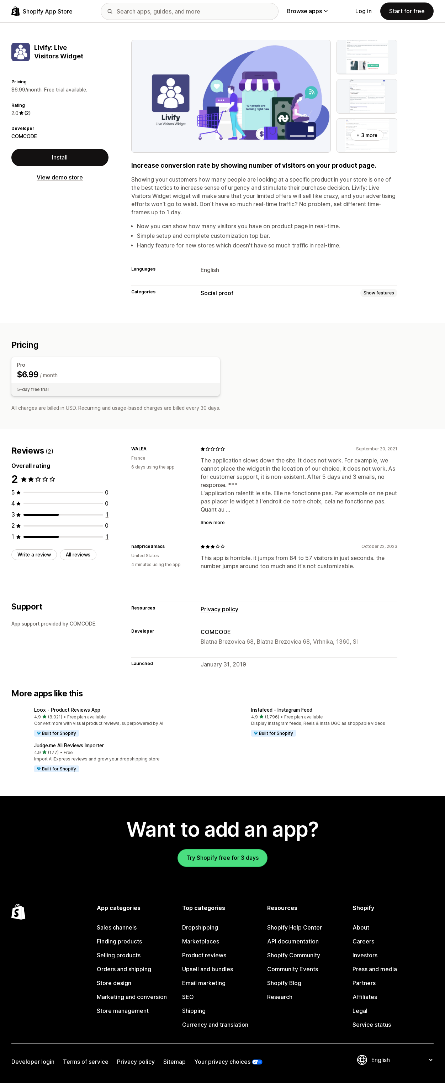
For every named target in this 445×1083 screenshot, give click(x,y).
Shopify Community (293, 955)
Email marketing (204, 983)
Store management (123, 1011)
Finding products (119, 941)
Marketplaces (200, 941)
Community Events (292, 969)
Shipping (194, 1011)
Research (279, 997)
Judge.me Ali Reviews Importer (69, 745)
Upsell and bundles (207, 969)
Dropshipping (200, 927)
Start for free (407, 11)
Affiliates (365, 997)
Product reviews (204, 955)
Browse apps (307, 11)
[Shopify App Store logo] (42, 11)
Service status (372, 1024)
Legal (360, 1011)
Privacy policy (219, 609)
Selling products (119, 955)
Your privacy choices (222, 1061)
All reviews (78, 555)
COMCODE (24, 136)
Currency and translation (215, 1024)
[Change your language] (402, 1060)
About (361, 927)
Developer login (32, 1061)
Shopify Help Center (294, 927)
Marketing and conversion (132, 997)
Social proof (217, 293)
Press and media (375, 969)
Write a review (34, 555)
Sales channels (117, 927)
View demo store (60, 177)
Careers (363, 941)
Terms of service (85, 1061)
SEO (188, 997)
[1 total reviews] (107, 514)
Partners (364, 983)
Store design (114, 983)
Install (60, 157)
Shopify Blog (284, 983)
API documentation (293, 941)
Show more (212, 522)
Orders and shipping (124, 969)
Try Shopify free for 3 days (222, 857)
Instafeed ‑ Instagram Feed (281, 710)
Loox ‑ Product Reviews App (67, 710)
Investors (365, 955)
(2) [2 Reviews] (27, 113)
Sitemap (174, 1061)
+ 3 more (366, 135)
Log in (363, 11)
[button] (114, 722)
